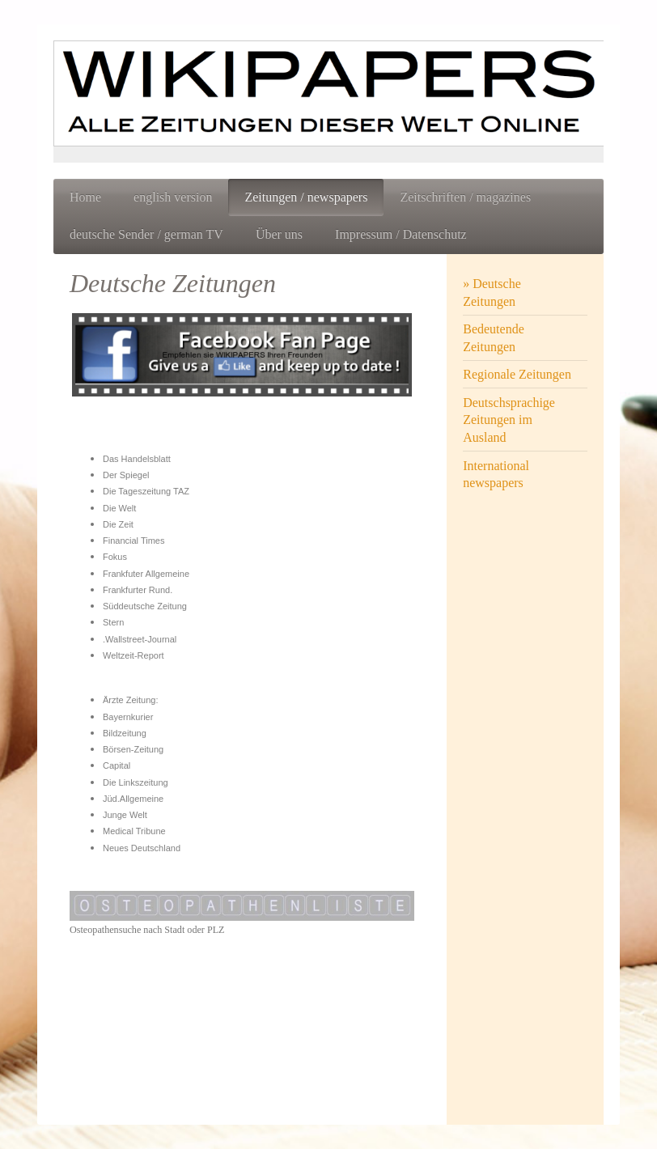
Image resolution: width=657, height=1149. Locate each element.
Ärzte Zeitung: (130, 700)
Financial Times (133, 540)
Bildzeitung (124, 733)
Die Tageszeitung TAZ (146, 491)
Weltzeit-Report (133, 655)
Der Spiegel (126, 475)
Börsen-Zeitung (133, 749)
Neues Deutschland (141, 848)
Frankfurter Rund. (137, 590)
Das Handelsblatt (137, 459)
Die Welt (119, 508)
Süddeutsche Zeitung (145, 606)
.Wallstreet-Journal (139, 639)
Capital (116, 765)
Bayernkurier (128, 717)
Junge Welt (125, 815)
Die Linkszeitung (135, 782)
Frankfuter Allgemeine (146, 574)
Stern (113, 622)
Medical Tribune (134, 831)
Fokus (115, 557)
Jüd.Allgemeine (133, 798)
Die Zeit (118, 524)
